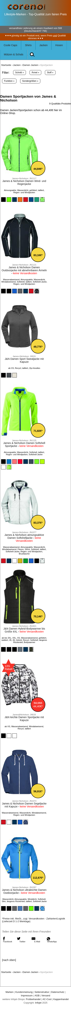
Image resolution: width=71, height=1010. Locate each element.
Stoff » (50, 72)
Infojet (38, 1002)
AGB (37, 995)
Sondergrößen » (30, 81)
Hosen (59, 45)
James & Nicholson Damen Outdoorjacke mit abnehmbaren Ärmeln (24, 269)
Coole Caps (10, 45)
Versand (45, 995)
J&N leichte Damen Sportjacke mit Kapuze (24, 719)
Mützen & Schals (13, 54)
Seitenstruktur (42, 992)
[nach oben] (9, 960)
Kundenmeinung (24, 992)
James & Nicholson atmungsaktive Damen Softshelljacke (24, 536)
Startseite (6, 65)
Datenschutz (57, 992)
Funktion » (9, 81)
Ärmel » (35, 72)
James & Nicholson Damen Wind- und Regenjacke (24, 182)
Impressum (27, 995)
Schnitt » (19, 72)
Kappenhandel (61, 999)
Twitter (21, 940)
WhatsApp (51, 940)
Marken (9, 992)
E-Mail (36, 940)
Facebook (7, 940)
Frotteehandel (33, 999)
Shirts (28, 45)
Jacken (43, 45)
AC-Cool (47, 999)
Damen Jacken (30, 65)
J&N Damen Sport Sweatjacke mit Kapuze (24, 360)
